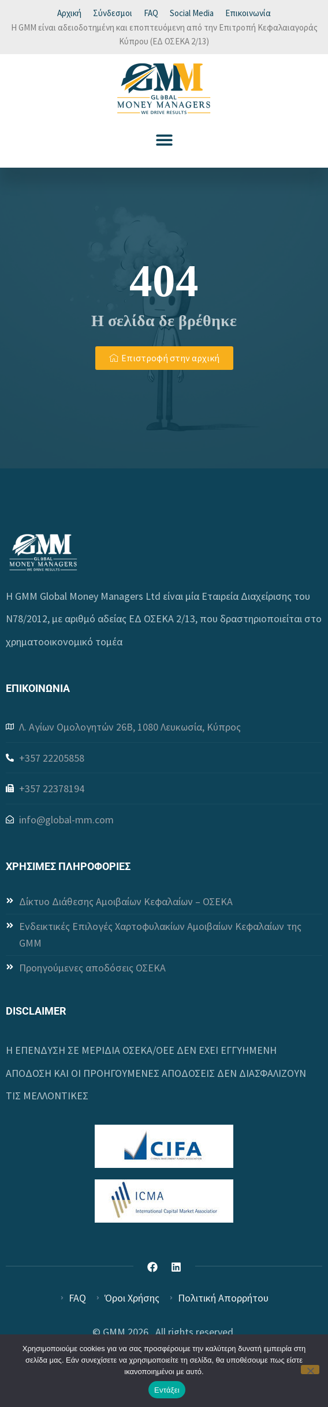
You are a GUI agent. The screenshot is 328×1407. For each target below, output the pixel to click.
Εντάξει (167, 1390)
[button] (164, 139)
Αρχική (69, 12)
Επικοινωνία (248, 12)
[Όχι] (310, 1369)
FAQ (151, 12)
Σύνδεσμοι (112, 12)
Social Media (192, 12)
